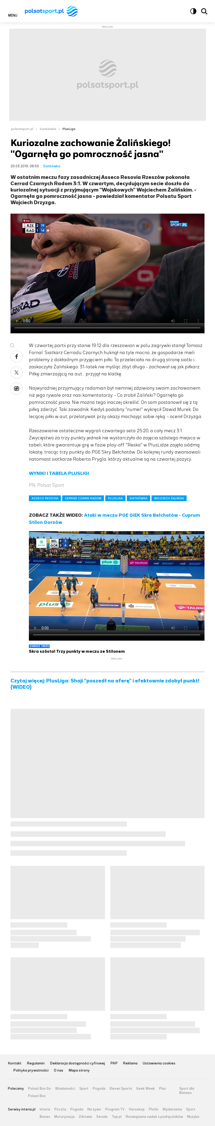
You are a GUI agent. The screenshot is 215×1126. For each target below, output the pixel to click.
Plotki (153, 1109)
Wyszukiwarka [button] (204, 11)
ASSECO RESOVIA (45, 498)
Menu (12, 15)
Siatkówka (48, 128)
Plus (162, 1089)
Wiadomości (65, 1089)
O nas (58, 1070)
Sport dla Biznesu (186, 1091)
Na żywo (94, 1109)
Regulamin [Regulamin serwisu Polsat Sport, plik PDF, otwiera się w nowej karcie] (36, 1063)
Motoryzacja (64, 1117)
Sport (83, 1089)
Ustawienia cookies (159, 1063)
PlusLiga (68, 128)
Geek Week (145, 1089)
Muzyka (193, 1117)
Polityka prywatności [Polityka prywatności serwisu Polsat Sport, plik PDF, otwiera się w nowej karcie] (31, 1070)
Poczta (60, 1109)
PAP (114, 1063)
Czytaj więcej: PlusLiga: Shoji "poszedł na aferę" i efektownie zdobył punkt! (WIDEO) (105, 684)
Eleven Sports (121, 1089)
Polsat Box (37, 1096)
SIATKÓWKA (138, 498)
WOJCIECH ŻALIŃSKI (169, 498)
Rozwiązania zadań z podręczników (154, 1117)
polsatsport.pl (22, 128)
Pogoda (99, 1089)
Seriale (102, 1117)
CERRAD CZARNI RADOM (83, 498)
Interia (45, 1109)
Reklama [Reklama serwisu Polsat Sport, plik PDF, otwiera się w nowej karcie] (130, 1063)
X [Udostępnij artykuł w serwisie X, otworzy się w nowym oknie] (16, 372)
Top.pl (117, 1117)
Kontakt (15, 1063)
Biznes (45, 1117)
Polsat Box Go (39, 1089)
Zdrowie (85, 1117)
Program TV (115, 1109)
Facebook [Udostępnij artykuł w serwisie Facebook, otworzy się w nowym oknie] (16, 356)
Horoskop (137, 1109)
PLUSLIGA (115, 498)
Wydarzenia (172, 1109)
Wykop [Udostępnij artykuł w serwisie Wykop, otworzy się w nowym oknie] (16, 388)
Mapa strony (79, 1070)
